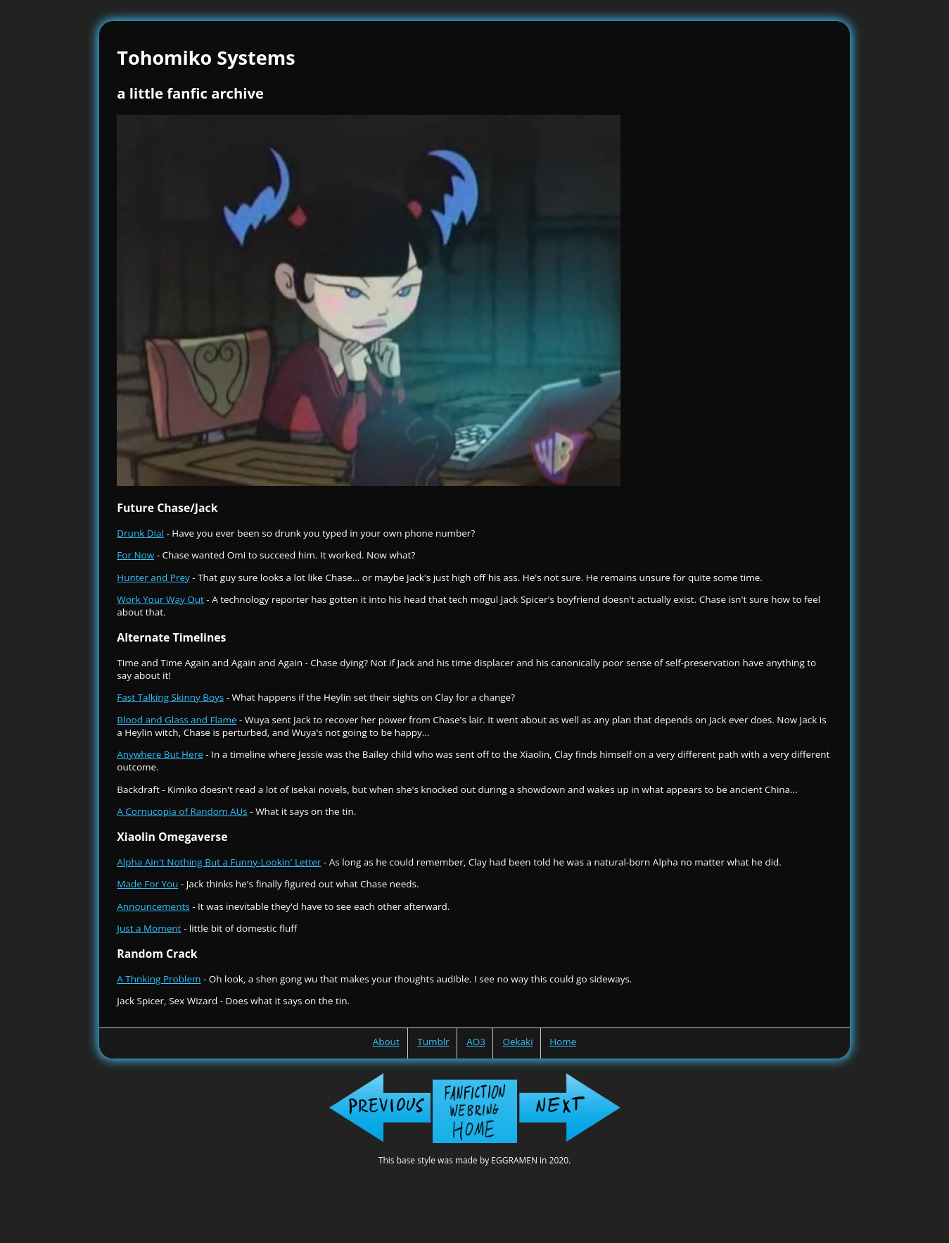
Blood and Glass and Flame (176, 719)
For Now (135, 555)
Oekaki (517, 1041)
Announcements (153, 906)
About (386, 1041)
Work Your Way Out (160, 599)
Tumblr (433, 1041)
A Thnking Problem (158, 979)
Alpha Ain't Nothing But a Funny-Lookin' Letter (219, 862)
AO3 (475, 1041)
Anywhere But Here (160, 754)
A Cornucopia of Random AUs (182, 811)
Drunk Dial (140, 533)
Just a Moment (149, 928)
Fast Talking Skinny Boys (170, 697)
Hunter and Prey (153, 577)
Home (562, 1041)
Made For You (147, 883)
